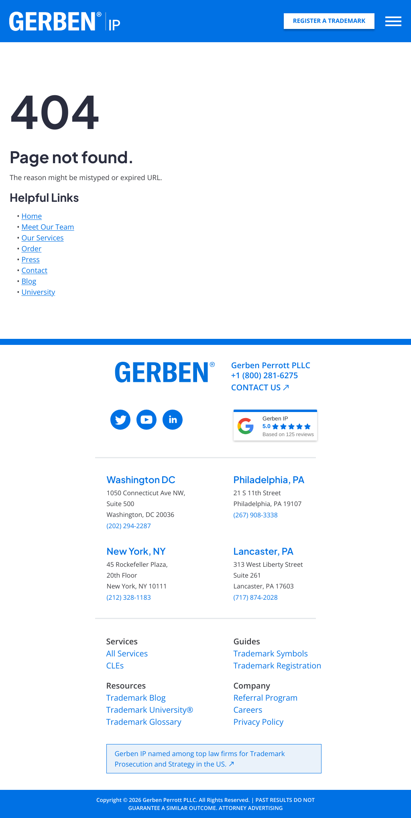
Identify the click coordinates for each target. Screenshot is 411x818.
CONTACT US (256, 387)
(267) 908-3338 (256, 515)
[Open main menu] (393, 21)
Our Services (42, 238)
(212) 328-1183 (129, 597)
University (38, 292)
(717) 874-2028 (256, 597)
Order (31, 249)
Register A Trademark (329, 21)
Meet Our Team (47, 227)
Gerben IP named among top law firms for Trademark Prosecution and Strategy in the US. (200, 759)
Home (31, 216)
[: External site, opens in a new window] (120, 420)
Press (30, 259)
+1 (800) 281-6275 (264, 375)
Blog (28, 281)
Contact (34, 270)
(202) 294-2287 (129, 526)
